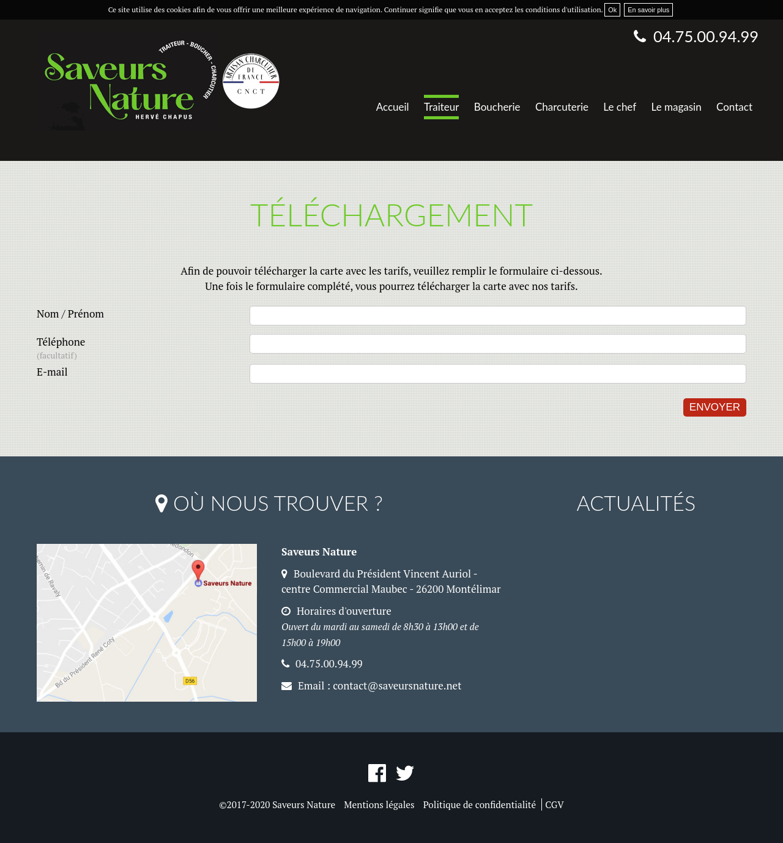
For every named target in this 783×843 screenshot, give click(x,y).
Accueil (392, 106)
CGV (554, 804)
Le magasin (676, 106)
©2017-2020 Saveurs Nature (277, 804)
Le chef (619, 106)
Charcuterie (561, 106)
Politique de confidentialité (479, 804)
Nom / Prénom (70, 313)
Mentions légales (379, 804)
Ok (612, 9)
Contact (734, 106)
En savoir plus (648, 9)
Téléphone (143, 348)
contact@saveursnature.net (397, 685)
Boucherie (497, 106)
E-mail (52, 372)
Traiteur (441, 106)
